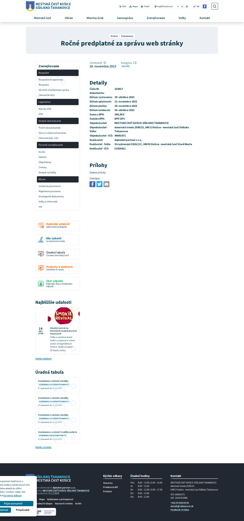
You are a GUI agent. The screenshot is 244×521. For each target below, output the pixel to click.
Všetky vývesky (43, 447)
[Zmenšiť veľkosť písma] (178, 6)
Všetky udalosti (43, 358)
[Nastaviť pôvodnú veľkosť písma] (182, 6)
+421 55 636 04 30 (180, 502)
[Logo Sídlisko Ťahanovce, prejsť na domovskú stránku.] (48, 6)
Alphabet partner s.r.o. (64, 487)
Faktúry (125, 66)
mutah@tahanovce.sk (182, 506)
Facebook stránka (180, 509)
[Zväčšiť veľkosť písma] (187, 6)
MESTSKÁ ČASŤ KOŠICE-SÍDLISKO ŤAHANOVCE (66, 490)
